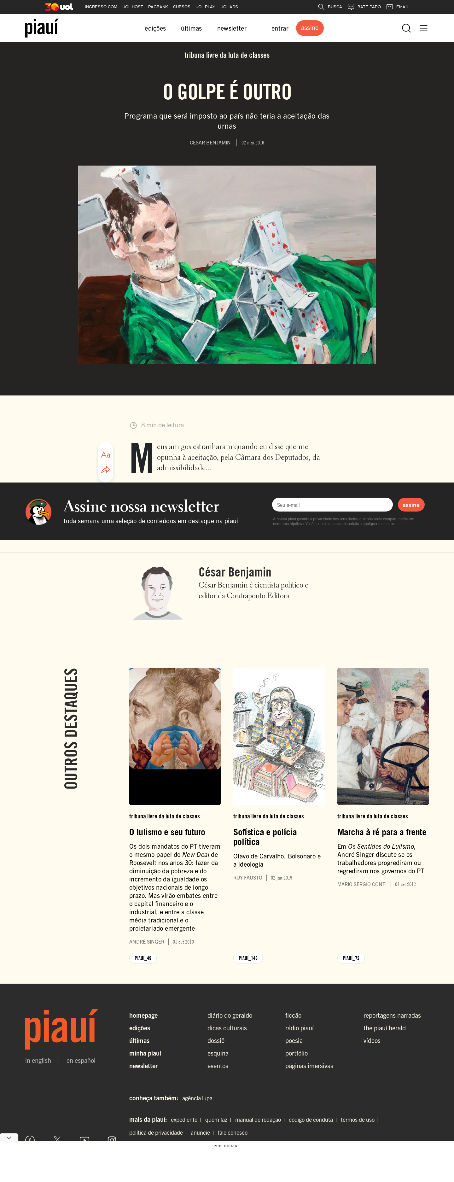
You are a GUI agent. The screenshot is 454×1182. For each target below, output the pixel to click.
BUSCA (329, 7)
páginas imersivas (309, 1065)
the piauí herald (385, 1028)
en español (81, 1060)
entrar (279, 28)
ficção (293, 1015)
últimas (191, 28)
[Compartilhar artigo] (105, 469)
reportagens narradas (392, 1015)
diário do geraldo (229, 1015)
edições (155, 28)
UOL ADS (229, 6)
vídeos (372, 1040)
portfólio (296, 1053)
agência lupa (197, 1098)
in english (38, 1060)
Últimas (139, 1040)
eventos (217, 1065)
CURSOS (181, 6)
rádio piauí (299, 1028)
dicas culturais (227, 1028)
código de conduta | (314, 1119)
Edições (139, 1028)
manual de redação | (261, 1119)
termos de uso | (361, 1119)
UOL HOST (132, 6)
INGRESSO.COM (101, 6)
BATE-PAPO (364, 7)
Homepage (143, 1015)
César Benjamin (235, 571)
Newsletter (143, 1065)
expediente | (187, 1119)
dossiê (215, 1040)
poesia (294, 1040)
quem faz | (219, 1119)
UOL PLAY (205, 6)
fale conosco (232, 1132)
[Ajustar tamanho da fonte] (105, 454)
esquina (218, 1053)
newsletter (232, 28)
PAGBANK (158, 6)
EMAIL (397, 7)
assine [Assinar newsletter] (411, 504)
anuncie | (204, 1132)
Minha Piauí (145, 1053)
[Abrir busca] (406, 28)
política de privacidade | (159, 1132)
